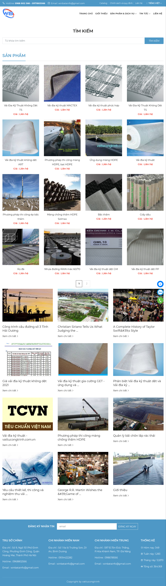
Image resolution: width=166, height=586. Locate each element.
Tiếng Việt (154, 3)
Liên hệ (138, 3)
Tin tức (145, 13)
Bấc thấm (104, 214)
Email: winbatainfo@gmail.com (66, 3)
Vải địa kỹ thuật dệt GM (104, 269)
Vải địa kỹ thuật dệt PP (145, 269)
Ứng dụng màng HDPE (104, 160)
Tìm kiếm (154, 40)
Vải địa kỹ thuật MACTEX (62, 105)
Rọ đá (20, 269)
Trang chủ (86, 13)
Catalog (103, 3)
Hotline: (23, 3)
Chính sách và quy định (121, 3)
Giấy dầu (145, 214)
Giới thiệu (101, 13)
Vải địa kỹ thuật (145, 160)
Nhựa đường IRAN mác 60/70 (62, 269)
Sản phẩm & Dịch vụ (123, 13)
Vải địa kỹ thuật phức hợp (103, 105)
